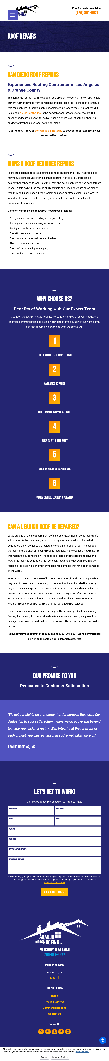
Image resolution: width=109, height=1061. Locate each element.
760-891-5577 (54, 955)
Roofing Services (54, 1001)
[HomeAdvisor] (48, 1031)
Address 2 (12, 839)
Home (54, 995)
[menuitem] (54, 995)
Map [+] (54, 977)
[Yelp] (41, 1031)
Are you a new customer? (18, 849)
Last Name (60, 808)
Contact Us (54, 1013)
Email (58, 819)
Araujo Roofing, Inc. (30, 113)
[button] (102, 1040)
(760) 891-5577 (86, 13)
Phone (11, 819)
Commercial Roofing (54, 1007)
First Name (13, 808)
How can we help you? (16, 859)
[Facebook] (61, 1031)
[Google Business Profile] (68, 1031)
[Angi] (54, 1031)
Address (12, 829)
